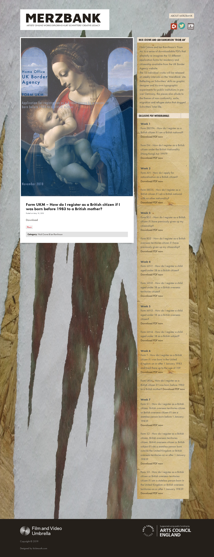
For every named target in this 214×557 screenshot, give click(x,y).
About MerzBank (181, 16)
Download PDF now (152, 136)
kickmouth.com (40, 548)
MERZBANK (63, 17)
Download (32, 220)
